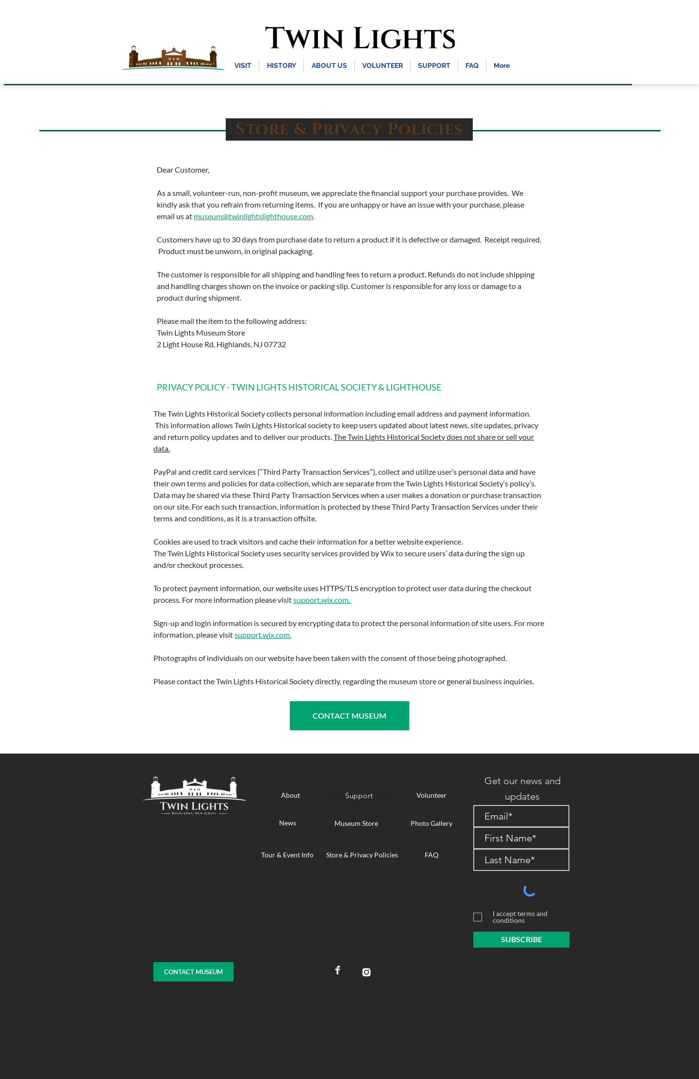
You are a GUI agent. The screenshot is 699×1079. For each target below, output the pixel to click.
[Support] (359, 795)
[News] (287, 823)
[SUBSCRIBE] (521, 940)
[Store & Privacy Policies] (362, 855)
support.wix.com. (322, 599)
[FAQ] (431, 855)
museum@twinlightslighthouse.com (253, 216)
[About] (290, 795)
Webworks (390, 995)
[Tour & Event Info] (287, 855)
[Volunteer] (431, 795)
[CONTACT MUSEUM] (349, 715)
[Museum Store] (356, 823)
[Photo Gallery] (431, 823)
